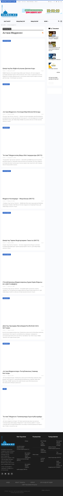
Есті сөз (24, 1)
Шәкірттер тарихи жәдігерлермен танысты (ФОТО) (21, 240)
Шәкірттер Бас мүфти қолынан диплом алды (19, 68)
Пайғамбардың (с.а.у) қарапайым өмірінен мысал (54, 49)
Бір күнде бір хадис (46, 482)
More (36, 1)
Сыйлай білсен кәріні (43, 460)
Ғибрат (19, 1)
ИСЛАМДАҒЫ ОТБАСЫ (54, 59)
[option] (54, 55)
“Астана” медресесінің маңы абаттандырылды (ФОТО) (22, 155)
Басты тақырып (6, 40)
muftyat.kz (47, 490)
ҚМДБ (8, 482)
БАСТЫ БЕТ (7, 21)
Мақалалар (34, 21)
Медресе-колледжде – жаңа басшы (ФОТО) (18, 199)
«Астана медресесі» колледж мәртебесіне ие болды (21, 112)
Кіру (50, 1)
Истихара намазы (53, 68)
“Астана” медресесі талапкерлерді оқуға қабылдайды (22, 416)
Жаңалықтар (20, 21)
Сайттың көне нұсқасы (29, 484)
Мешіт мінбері (30, 1)
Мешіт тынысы (20, 482)
